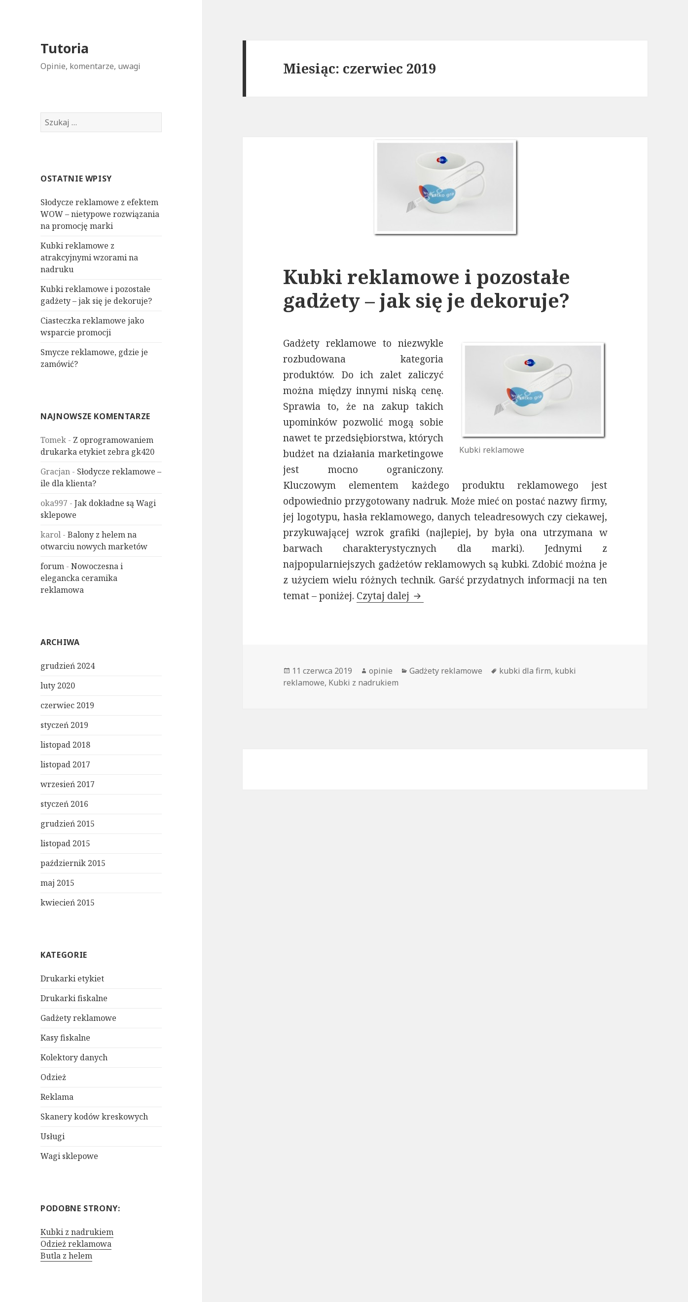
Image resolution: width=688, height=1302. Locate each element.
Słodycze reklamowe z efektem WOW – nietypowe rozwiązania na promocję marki (99, 214)
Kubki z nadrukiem (76, 1232)
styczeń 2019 (64, 725)
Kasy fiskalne (65, 1037)
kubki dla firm (525, 670)
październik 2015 (73, 863)
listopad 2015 (65, 843)
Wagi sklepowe (69, 1156)
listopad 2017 (65, 764)
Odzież (53, 1077)
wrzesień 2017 (67, 784)
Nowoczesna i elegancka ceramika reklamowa (81, 578)
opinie (381, 670)
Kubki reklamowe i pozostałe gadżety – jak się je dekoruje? (426, 288)
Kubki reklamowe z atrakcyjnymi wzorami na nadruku (89, 257)
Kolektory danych (74, 1057)
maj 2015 (57, 882)
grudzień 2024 (67, 665)
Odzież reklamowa (75, 1243)
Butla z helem (66, 1255)
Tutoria (64, 48)
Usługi (52, 1136)
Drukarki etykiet (72, 978)
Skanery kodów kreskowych (94, 1116)
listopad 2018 (65, 744)
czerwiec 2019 (67, 705)
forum (52, 566)
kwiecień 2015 (67, 902)
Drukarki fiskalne (74, 998)
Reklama (56, 1096)
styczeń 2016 (64, 803)
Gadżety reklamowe (78, 1018)
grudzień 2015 (67, 823)
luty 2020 (57, 685)
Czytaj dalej (390, 595)
